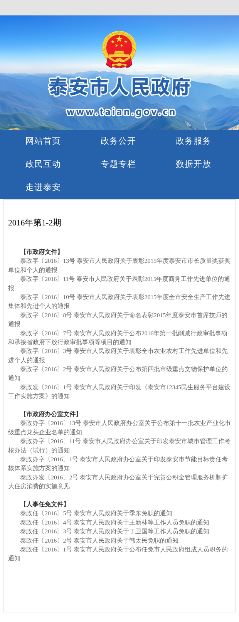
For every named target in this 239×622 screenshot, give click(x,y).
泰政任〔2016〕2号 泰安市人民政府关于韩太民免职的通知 (99, 540)
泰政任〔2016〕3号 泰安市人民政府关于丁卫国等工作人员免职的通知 (114, 531)
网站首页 (43, 141)
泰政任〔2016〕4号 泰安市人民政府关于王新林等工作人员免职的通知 (114, 522)
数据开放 (193, 164)
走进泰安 (43, 187)
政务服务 (193, 141)
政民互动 (43, 164)
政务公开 (118, 141)
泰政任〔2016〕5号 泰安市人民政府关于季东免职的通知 (96, 513)
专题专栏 (118, 164)
